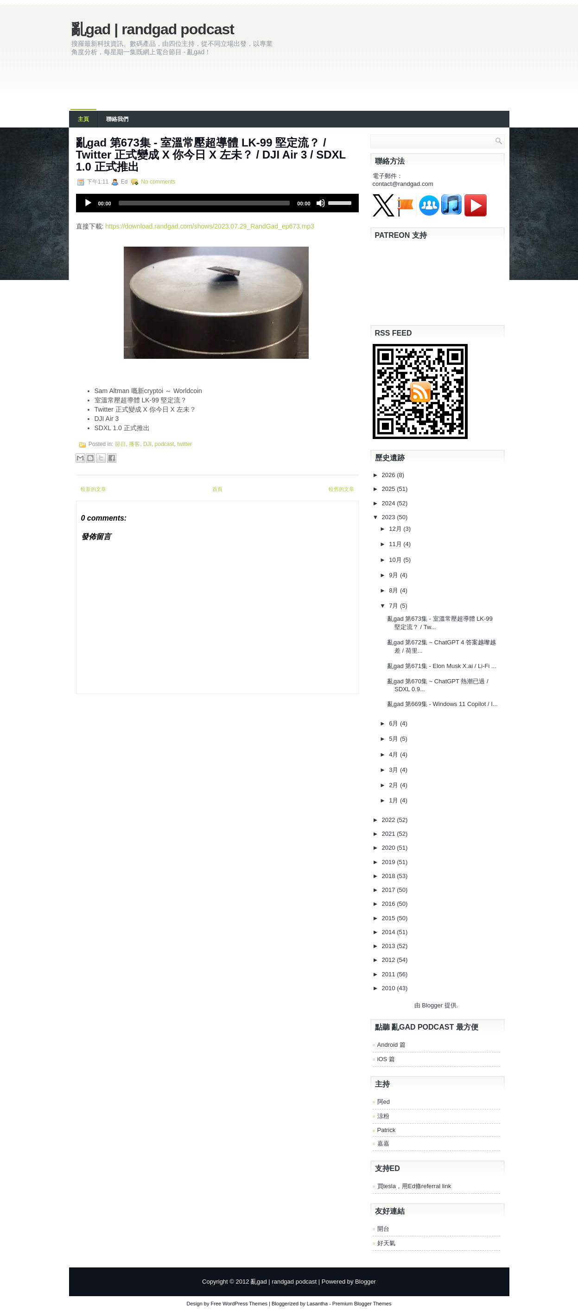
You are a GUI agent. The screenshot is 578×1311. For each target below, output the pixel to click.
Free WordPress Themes (239, 1303)
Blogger (432, 1005)
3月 (394, 769)
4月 (394, 754)
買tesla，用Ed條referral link (414, 1186)
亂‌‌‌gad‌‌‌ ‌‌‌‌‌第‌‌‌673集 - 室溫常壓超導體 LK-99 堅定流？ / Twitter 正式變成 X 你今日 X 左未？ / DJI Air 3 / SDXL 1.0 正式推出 (211, 154)
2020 (389, 847)
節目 (120, 444)
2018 (389, 875)
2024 (389, 503)
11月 (396, 544)
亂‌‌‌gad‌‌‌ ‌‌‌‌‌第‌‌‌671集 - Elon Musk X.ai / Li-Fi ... (441, 665)
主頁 (83, 119)
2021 (389, 833)
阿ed (383, 1101)
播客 (134, 444)
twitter (184, 444)
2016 (389, 903)
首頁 (217, 489)
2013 (389, 945)
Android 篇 (391, 1044)
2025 (389, 488)
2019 (389, 862)
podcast (164, 444)
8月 (394, 590)
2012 (389, 959)
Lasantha (317, 1303)
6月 (394, 723)
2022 (389, 819)
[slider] (204, 203)
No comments (158, 181)
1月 (394, 800)
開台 (383, 1228)
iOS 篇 (386, 1059)
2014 (389, 932)
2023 (389, 517)
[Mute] (320, 203)
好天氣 (386, 1243)
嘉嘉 (383, 1143)
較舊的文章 (341, 489)
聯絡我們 (117, 119)
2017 (389, 889)
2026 (389, 474)
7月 (394, 605)
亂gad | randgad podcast (152, 29)
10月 (396, 559)
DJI (147, 444)
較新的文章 (93, 489)
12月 (396, 528)
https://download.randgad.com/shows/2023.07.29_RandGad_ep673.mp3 (209, 226)
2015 (389, 918)
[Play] (88, 203)
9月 (394, 575)
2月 (394, 785)
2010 (389, 988)
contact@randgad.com (403, 183)
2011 (389, 974)
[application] (217, 203)
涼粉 (383, 1116)
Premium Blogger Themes (362, 1303)
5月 (394, 738)
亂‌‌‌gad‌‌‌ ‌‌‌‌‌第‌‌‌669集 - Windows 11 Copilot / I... (442, 703)
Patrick (386, 1129)
